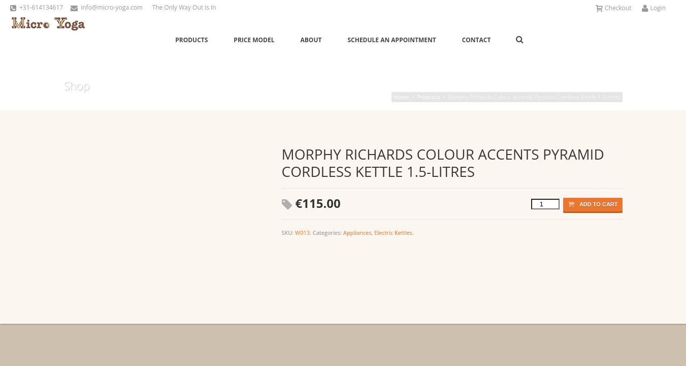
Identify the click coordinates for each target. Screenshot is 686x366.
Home (401, 97)
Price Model (254, 40)
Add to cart (593, 204)
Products (191, 40)
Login (654, 8)
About (311, 40)
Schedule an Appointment (391, 40)
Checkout (614, 8)
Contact (476, 40)
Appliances (357, 232)
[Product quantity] (545, 204)
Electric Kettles (393, 232)
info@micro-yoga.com (112, 7)
